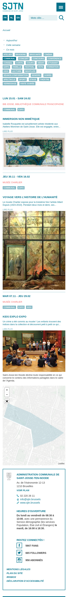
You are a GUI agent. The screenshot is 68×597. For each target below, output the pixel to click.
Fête (40, 67)
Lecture (16, 71)
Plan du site (15, 573)
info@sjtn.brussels (30, 499)
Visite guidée (27, 84)
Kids (6, 71)
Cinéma (48, 54)
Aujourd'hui (11, 40)
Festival (29, 67)
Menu (59, 5)
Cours (30, 63)
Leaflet (61, 463)
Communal (9, 59)
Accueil (6, 30)
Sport (22, 79)
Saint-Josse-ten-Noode (18, 7)
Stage (33, 79)
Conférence (54, 59)
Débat (41, 63)
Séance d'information (16, 75)
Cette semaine (13, 45)
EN (18, 17)
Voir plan (23, 490)
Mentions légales (18, 569)
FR (5, 17)
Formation (53, 67)
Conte (19, 63)
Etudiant (53, 63)
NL (11, 17)
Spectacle (9, 79)
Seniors (36, 75)
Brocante (35, 54)
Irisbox (11, 577)
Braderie (21, 54)
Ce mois (10, 49)
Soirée (48, 75)
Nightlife (30, 71)
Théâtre (44, 79)
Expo (6, 67)
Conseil (8, 63)
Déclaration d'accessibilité (25, 581)
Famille (17, 67)
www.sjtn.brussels (30, 502)
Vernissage (10, 84)
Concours (38, 59)
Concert (24, 59)
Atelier (8, 54)
